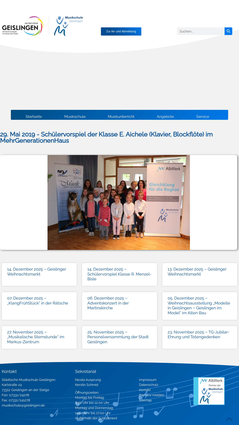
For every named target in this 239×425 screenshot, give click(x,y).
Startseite (34, 116)
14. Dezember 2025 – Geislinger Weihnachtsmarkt (36, 271)
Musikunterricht (121, 116)
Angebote (165, 116)
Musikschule (75, 116)
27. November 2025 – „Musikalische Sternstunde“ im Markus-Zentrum (35, 337)
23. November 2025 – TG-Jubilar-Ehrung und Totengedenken (198, 334)
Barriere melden (151, 395)
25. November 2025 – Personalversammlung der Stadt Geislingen (118, 337)
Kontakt (145, 390)
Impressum (147, 380)
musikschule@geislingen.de (23, 405)
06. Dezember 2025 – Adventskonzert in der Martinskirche (108, 303)
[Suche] (228, 31)
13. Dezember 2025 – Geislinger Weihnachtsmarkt (197, 271)
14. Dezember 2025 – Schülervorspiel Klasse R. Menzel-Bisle (119, 274)
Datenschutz (148, 385)
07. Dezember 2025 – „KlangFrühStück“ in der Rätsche (37, 300)
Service (202, 116)
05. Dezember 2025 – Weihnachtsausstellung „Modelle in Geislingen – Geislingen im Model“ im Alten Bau (199, 305)
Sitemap (145, 400)
